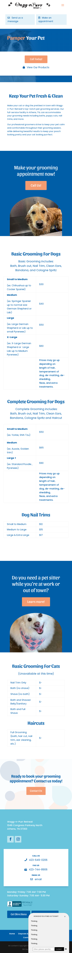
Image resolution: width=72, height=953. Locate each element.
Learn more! (36, 601)
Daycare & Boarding (28, 933)
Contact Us (36, 790)
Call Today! (36, 59)
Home (12, 933)
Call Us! (36, 185)
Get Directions (19, 914)
